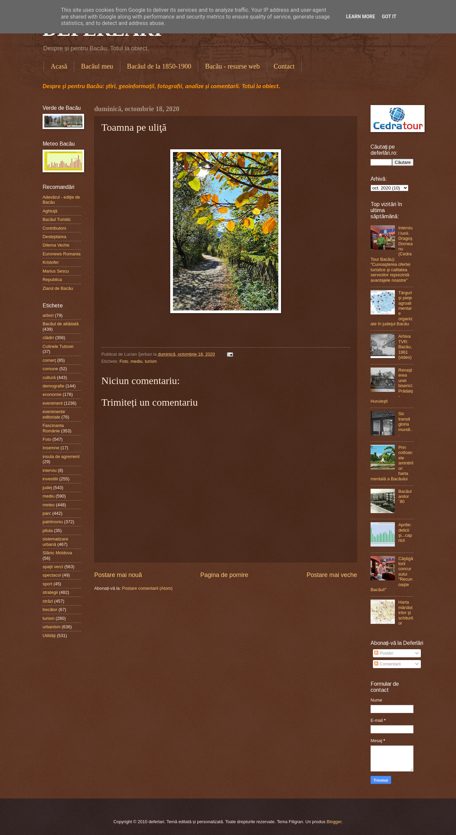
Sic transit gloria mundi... (405, 424)
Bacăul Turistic (57, 219)
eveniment (52, 403)
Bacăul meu (97, 66)
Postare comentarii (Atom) (147, 588)
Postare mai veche (332, 575)
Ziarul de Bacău (58, 288)
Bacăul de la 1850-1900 (159, 66)
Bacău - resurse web (232, 66)
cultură (49, 377)
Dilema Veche (56, 245)
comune (50, 368)
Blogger (334, 821)
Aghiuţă (50, 210)
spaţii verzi (53, 566)
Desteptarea (54, 236)
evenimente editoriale (54, 414)
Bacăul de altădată (61, 323)
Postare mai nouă (118, 575)
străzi (48, 601)
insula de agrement (61, 456)
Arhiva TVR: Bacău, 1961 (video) (405, 347)
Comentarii (387, 663)
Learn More (360, 16)
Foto (124, 361)
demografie (53, 385)
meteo (49, 504)
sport (47, 583)
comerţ (49, 360)
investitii (50, 478)
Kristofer (51, 262)
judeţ (47, 487)
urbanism (51, 626)
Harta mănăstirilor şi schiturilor (405, 613)
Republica (52, 279)
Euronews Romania (61, 253)
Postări (383, 653)
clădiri (48, 337)
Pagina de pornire (224, 575)
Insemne (51, 447)
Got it (389, 16)
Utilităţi (49, 635)
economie (52, 394)
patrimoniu (53, 521)
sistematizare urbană (55, 541)
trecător (50, 609)
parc (47, 513)
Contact (284, 66)
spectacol (52, 575)
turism (151, 361)
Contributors (54, 228)
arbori (48, 315)
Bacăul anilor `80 (404, 496)
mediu (137, 361)
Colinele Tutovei (58, 346)
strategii (50, 592)
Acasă (59, 66)
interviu (50, 470)
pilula (48, 530)
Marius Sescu (56, 271)
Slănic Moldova (57, 552)
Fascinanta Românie (53, 428)
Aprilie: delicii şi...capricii (405, 532)
